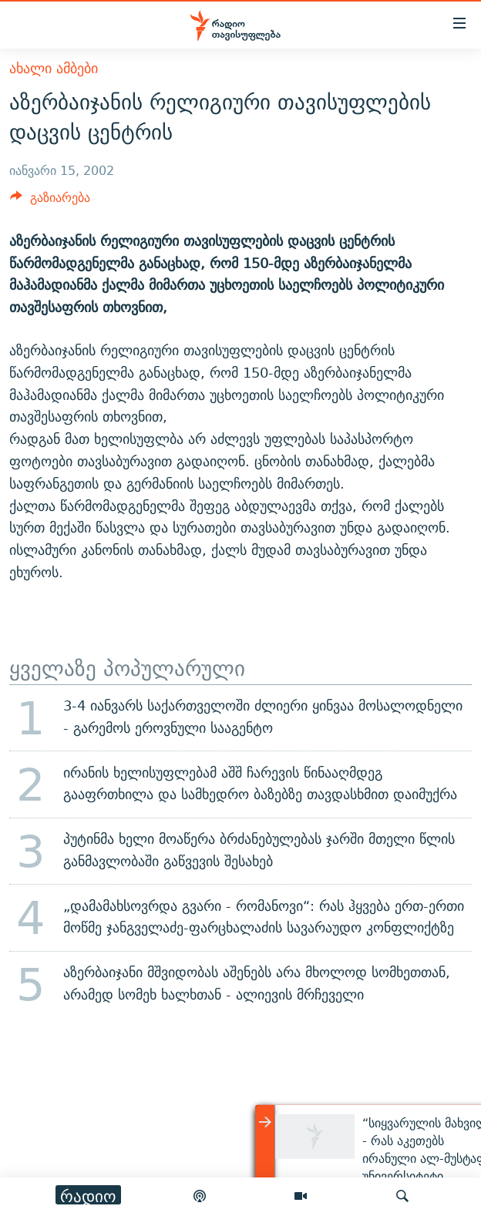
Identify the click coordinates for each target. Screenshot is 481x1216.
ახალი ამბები (53, 68)
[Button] (50, 201)
